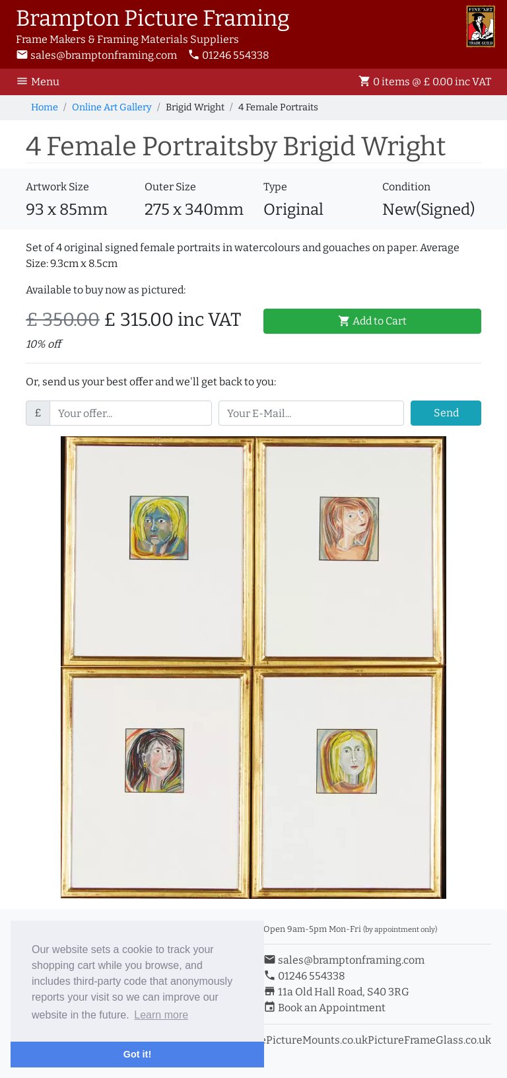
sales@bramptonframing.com (96, 55)
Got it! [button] (137, 1054)
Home (44, 107)
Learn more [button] (161, 1014)
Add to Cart (372, 321)
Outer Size (170, 186)
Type (275, 186)
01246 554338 (228, 55)
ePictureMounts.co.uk (314, 1040)
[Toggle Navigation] (41, 82)
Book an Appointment (324, 1007)
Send (446, 412)
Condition (406, 186)
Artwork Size (57, 186)
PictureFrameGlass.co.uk (429, 1040)
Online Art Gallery (112, 107)
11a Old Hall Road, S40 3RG (336, 991)
